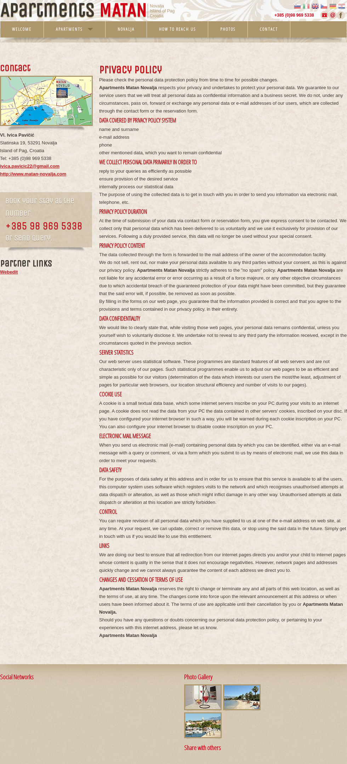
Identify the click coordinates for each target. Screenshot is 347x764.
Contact (269, 29)
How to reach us (177, 29)
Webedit (9, 272)
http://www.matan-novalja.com (33, 174)
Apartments (74, 29)
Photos (227, 29)
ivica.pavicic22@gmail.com (29, 166)
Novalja (126, 29)
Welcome (22, 29)
